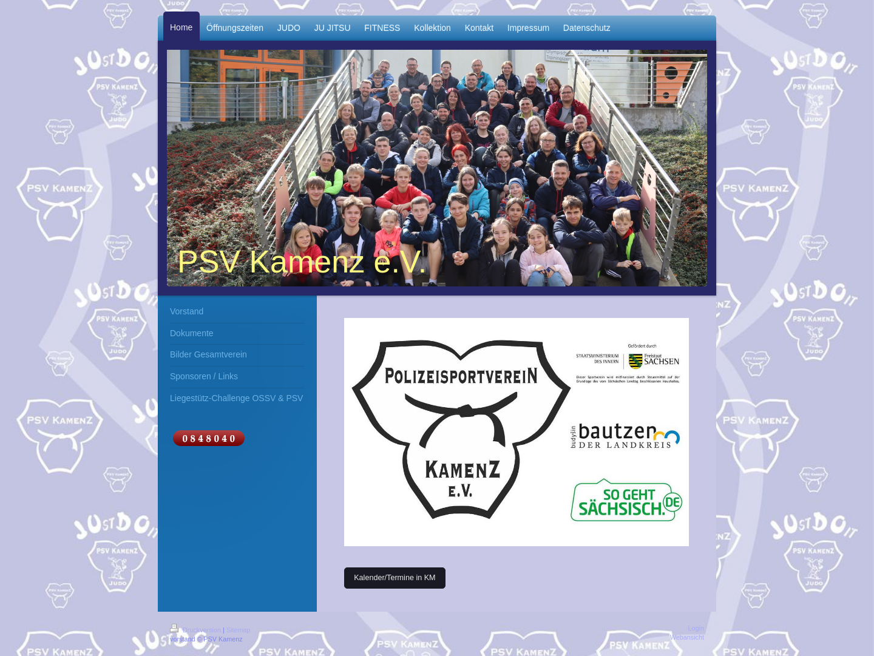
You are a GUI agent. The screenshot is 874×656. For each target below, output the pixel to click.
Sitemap (238, 630)
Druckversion (196, 630)
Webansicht (687, 637)
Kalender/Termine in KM (394, 577)
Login (696, 628)
